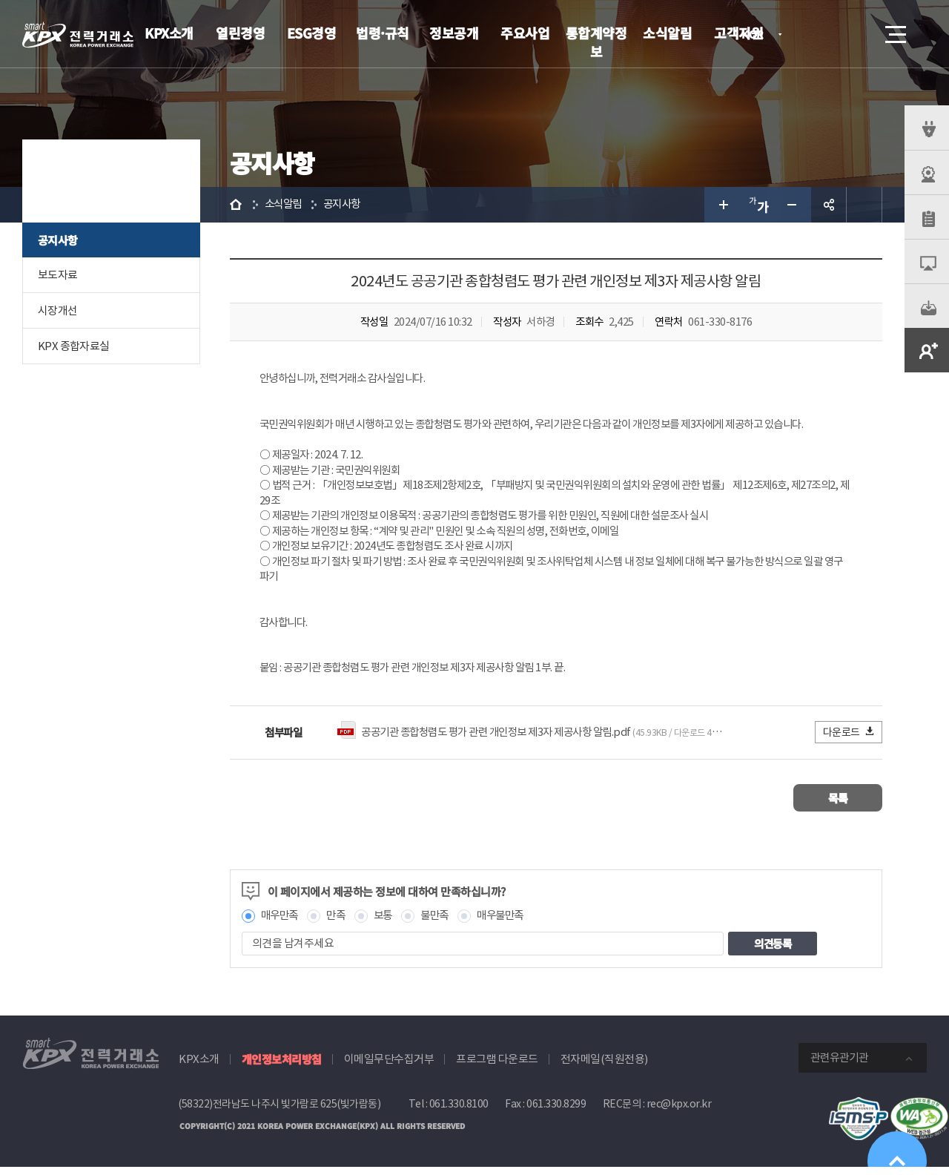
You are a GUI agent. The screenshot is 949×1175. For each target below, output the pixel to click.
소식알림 (667, 32)
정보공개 (453, 32)
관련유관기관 (839, 1066)
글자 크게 (722, 205)
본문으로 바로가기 (0, 0)
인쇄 (864, 205)
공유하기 (829, 205)
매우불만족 (511, 923)
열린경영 (240, 32)
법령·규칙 (382, 32)
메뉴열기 (894, 30)
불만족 (442, 923)
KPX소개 (169, 32)
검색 (854, 34)
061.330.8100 (459, 1112)
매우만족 (281, 923)
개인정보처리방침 (282, 1067)
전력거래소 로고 (77, 35)
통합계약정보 (596, 42)
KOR (756, 35)
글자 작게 (793, 205)
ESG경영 (312, 32)
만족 (340, 923)
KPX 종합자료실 (74, 346)
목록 (838, 805)
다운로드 (849, 739)
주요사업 (524, 32)
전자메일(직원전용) (604, 1067)
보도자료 (58, 275)
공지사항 (58, 240)
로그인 (812, 34)
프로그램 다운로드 (497, 1067)
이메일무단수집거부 (389, 1067)
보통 (388, 923)
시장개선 (58, 310)
